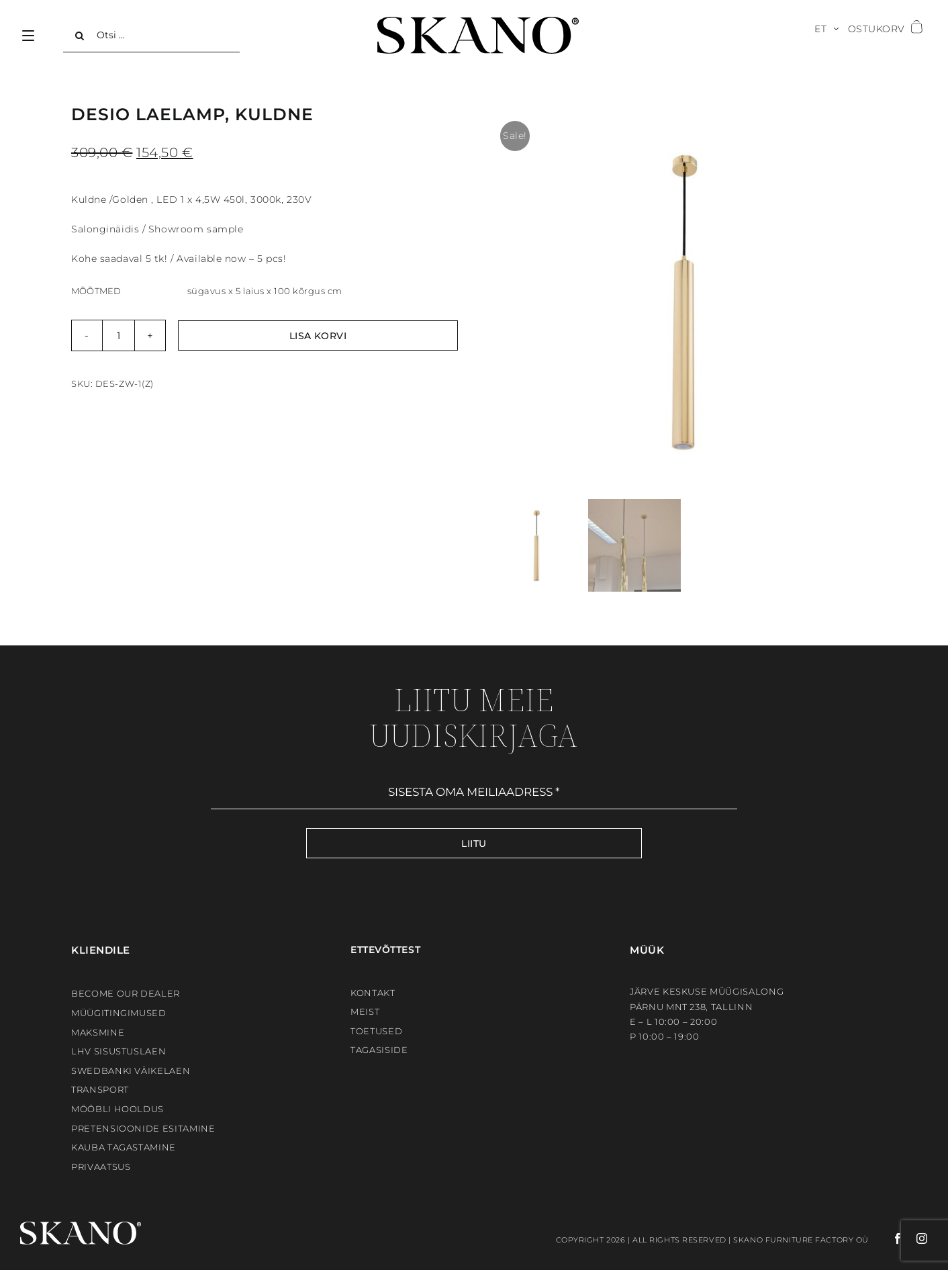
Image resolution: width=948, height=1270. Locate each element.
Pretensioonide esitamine (143, 1128)
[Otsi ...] (151, 35)
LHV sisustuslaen (118, 1051)
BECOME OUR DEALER (125, 993)
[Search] (80, 35)
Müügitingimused (119, 1012)
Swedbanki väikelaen (130, 1070)
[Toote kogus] (118, 335)
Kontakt (372, 992)
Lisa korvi (318, 336)
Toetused (376, 1031)
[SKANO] (478, 21)
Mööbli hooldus (117, 1108)
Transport (100, 1089)
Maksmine (97, 1032)
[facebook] (886, 1238)
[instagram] (915, 1238)
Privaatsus (101, 1166)
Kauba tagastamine (123, 1147)
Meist (364, 1011)
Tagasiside (379, 1049)
